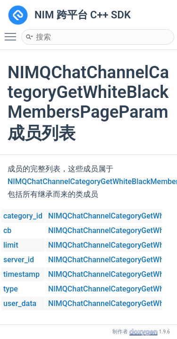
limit (10, 245)
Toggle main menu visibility (13, 32)
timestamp (21, 274)
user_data (19, 303)
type (10, 288)
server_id (18, 259)
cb (7, 230)
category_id (22, 215)
